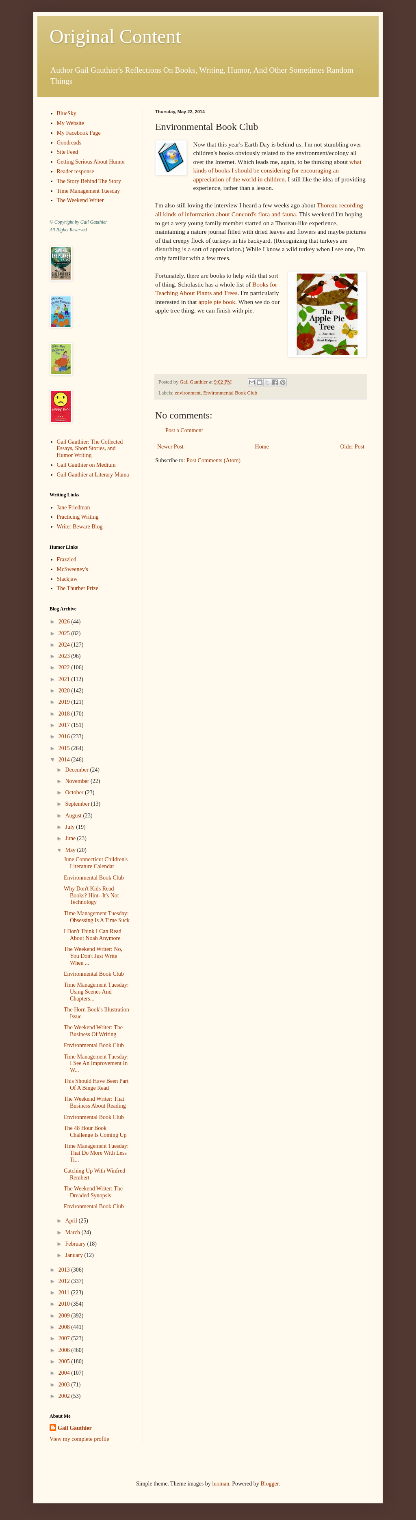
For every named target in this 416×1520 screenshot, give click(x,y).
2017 (65, 725)
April (71, 1221)
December (77, 770)
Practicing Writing (78, 517)
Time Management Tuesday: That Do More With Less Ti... (96, 1153)
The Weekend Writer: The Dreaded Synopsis (93, 1192)
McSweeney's (72, 569)
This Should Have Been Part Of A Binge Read (96, 1084)
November (78, 781)
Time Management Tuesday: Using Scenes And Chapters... (96, 992)
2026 (65, 622)
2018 (65, 714)
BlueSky (66, 113)
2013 (65, 1270)
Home (262, 447)
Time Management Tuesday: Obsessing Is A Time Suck (97, 916)
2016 (65, 736)
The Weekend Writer (80, 200)
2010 (65, 1304)
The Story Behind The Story (89, 181)
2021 (65, 679)
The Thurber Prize (77, 588)
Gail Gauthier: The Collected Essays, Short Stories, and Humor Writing (90, 449)
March (73, 1232)
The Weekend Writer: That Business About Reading (95, 1102)
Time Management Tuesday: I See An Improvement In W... (96, 1064)
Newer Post (170, 447)
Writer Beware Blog (80, 527)
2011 (64, 1292)
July (70, 827)
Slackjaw (67, 579)
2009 (65, 1316)
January (74, 1255)
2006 (65, 1350)
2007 (65, 1338)
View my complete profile (79, 1439)
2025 (65, 633)
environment (188, 393)
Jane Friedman (73, 508)
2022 (65, 667)
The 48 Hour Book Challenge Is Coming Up (95, 1131)
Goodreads (69, 143)
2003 (65, 1385)
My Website (70, 123)
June (71, 838)
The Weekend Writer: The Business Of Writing (93, 1030)
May (71, 850)
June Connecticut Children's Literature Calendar (96, 862)
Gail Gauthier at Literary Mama (93, 475)
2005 (65, 1361)
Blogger (269, 1484)
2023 (65, 656)
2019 (65, 702)
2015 (65, 748)
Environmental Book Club (230, 393)
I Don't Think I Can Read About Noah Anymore (92, 934)
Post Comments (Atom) (213, 460)
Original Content (115, 36)
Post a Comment (184, 430)
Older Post (352, 447)
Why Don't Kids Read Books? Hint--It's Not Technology (91, 896)
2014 (65, 760)
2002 (65, 1396)
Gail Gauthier (75, 1428)
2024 (65, 645)
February (76, 1244)
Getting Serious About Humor (91, 162)
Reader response (75, 171)
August (74, 816)
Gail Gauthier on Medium (86, 465)
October (75, 792)
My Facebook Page (79, 133)
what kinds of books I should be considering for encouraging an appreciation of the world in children (277, 170)
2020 (65, 691)
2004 (65, 1373)
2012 (65, 1281)
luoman (220, 1484)
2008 (65, 1327)
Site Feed (67, 152)
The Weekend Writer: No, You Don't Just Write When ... (93, 956)
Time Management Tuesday (88, 191)
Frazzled (66, 559)
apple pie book (216, 301)
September (78, 804)
